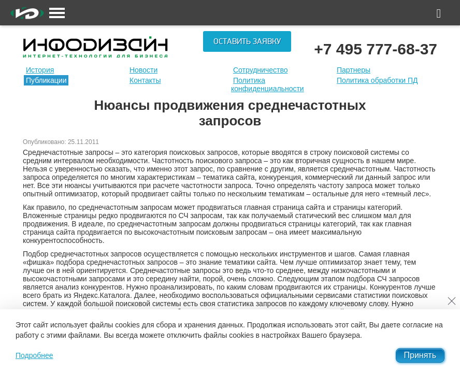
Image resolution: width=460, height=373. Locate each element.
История (40, 70)
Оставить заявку (247, 41)
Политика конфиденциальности (267, 84)
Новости (143, 70)
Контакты (145, 80)
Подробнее (34, 355)
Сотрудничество (260, 70)
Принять (420, 355)
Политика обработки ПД (377, 80)
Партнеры (353, 70)
